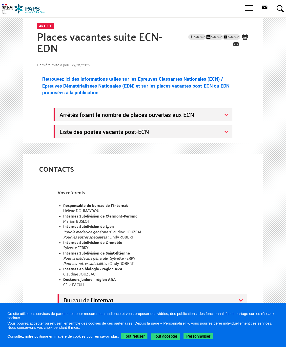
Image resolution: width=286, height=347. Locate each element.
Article (45, 26)
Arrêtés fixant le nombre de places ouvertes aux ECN (127, 115)
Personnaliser (198, 336)
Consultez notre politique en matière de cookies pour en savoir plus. (63, 336)
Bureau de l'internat (88, 300)
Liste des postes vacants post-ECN (104, 132)
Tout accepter (165, 336)
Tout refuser (134, 336)
